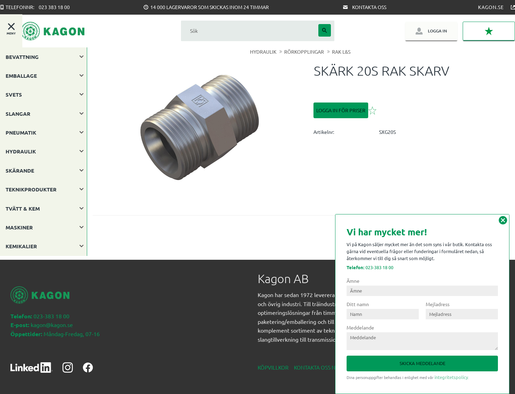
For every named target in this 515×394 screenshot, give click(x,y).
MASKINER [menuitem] (19, 227)
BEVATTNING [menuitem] (22, 56)
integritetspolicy (451, 377)
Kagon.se (491, 7)
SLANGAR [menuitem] (18, 113)
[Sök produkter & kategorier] (249, 31)
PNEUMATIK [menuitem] (21, 132)
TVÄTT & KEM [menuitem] (23, 208)
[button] (489, 31)
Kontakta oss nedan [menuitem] (322, 363)
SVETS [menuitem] (14, 94)
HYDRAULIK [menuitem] (21, 151)
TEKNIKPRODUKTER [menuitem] (31, 189)
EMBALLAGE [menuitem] (21, 75)
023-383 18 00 (370, 267)
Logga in (437, 31)
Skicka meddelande (422, 363)
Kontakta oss (369, 7)
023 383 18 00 (54, 7)
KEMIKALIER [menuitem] (21, 246)
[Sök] (324, 30)
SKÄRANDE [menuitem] (20, 170)
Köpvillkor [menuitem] (273, 363)
